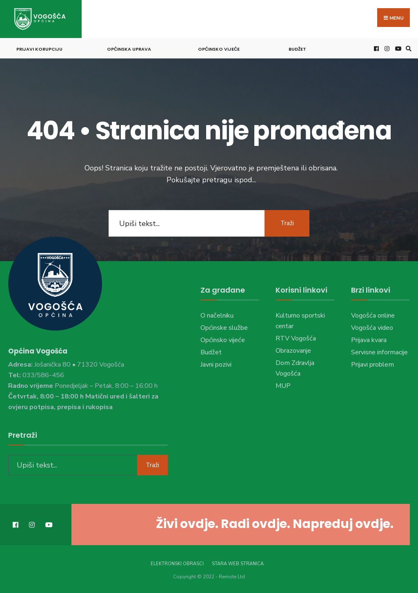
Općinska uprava (129, 49)
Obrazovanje (293, 350)
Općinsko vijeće (219, 49)
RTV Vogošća (296, 338)
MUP (283, 385)
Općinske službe (224, 327)
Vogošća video (372, 327)
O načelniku (216, 315)
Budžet (297, 49)
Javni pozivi (215, 364)
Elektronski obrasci (177, 564)
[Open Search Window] (407, 48)
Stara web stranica (238, 564)
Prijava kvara (369, 340)
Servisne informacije (379, 352)
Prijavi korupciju (39, 49)
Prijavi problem (372, 364)
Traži (287, 223)
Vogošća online (373, 315)
